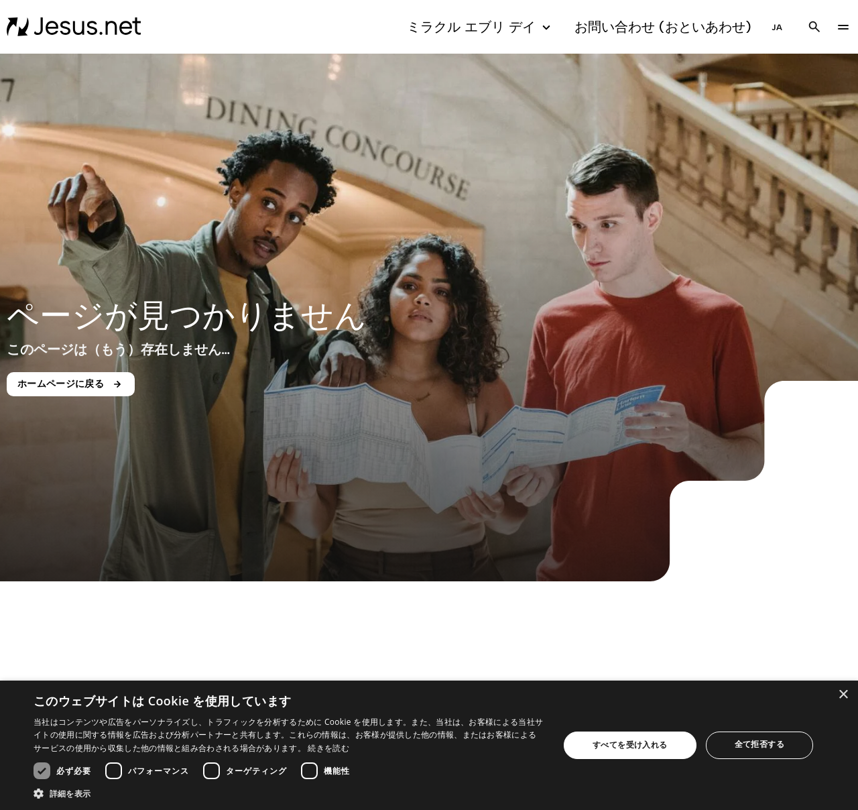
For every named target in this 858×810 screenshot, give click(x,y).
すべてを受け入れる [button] (630, 744)
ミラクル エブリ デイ (480, 27)
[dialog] (429, 745)
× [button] (843, 695)
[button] (289, 793)
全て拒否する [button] (759, 744)
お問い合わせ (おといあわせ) (662, 27)
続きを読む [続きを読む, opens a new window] (328, 748)
